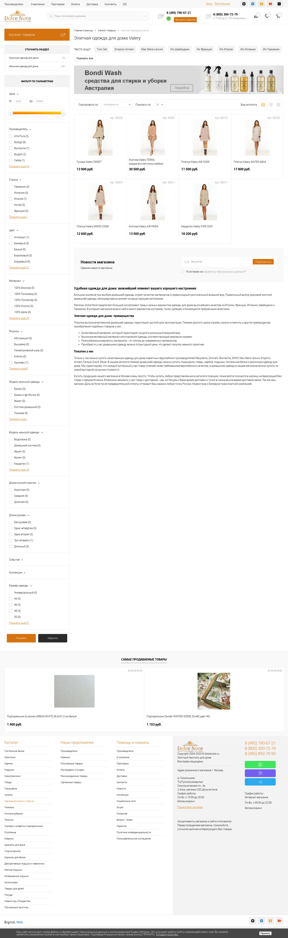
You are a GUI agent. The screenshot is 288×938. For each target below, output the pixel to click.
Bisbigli (20, 142)
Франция (21, 210)
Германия (22, 186)
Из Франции (204, 49)
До (31, 101)
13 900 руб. (100, 173)
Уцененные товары (71, 782)
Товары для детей (14, 888)
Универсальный (25, 592)
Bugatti (20, 154)
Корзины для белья (15, 857)
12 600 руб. (100, 238)
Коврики (9, 838)
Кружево (21, 362)
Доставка (92, 4)
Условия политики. (167, 934)
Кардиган (21, 463)
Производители (13, 4)
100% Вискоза (24, 287)
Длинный (21, 546)
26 (63, 57)
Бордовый (22, 261)
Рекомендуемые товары (74, 776)
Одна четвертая (25, 528)
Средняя (21, 495)
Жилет (20, 457)
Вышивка (21, 344)
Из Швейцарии (179, 49)
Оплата (75, 4)
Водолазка (22, 439)
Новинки (65, 757)
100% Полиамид (25, 293)
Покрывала (10, 788)
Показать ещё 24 (19, 166)
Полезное (122, 813)
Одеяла (8, 763)
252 (63, 66)
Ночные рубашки (13, 813)
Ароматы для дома (14, 844)
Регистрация (222, 3)
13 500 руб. (152, 238)
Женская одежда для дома (23, 66)
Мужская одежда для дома (24, 57)
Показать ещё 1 (18, 217)
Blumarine (21, 148)
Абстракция (23, 338)
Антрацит (21, 237)
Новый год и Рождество (17, 901)
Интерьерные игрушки (16, 876)
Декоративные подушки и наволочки (24, 863)
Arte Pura (21, 136)
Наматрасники (12, 776)
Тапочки (8, 819)
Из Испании (247, 49)
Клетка (20, 356)
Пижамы (9, 807)
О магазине (37, 4)
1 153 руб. (70, 724)
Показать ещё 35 (19, 318)
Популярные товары (72, 763)
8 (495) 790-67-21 (179, 13)
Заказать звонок (185, 19)
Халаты (8, 794)
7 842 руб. (182, 724)
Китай (19, 204)
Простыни (9, 757)
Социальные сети (126, 801)
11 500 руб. (205, 173)
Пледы (8, 782)
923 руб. (236, 724)
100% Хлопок (23, 306)
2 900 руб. (126, 724)
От (10, 101)
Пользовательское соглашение (134, 838)
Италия (20, 198)
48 (17, 610)
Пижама (21, 413)
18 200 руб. (205, 238)
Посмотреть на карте (190, 807)
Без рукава (22, 522)
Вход (209, 3)
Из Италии (226, 49)
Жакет (19, 400)
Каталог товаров (37, 35)
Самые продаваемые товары (144, 659)
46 (17, 604)
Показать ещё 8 (18, 368)
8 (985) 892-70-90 (260, 753)
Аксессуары (11, 882)
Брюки (20, 388)
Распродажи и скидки (72, 769)
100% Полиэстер (25, 300)
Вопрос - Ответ (125, 819)
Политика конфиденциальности (134, 832)
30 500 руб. (152, 173)
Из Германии (271, 49)
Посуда (8, 894)
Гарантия (122, 826)
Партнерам (57, 4)
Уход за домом (12, 851)
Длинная (21, 501)
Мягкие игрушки (13, 869)
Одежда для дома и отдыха (19, 801)
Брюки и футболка (27, 394)
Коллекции (122, 794)
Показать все (84, 58)
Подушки (9, 769)
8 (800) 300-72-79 (225, 14)
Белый (20, 249)
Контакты (111, 4)
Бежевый (21, 243)
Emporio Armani (124, 49)
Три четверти (23, 540)
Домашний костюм (27, 445)
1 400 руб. (14, 724)
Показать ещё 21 (19, 267)
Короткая (21, 489)
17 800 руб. (257, 173)
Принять (265, 933)
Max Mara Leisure (152, 49)
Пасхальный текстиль (16, 907)
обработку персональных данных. (223, 271)
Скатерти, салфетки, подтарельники (23, 826)
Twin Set (102, 49)
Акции (120, 807)
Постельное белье (14, 751)
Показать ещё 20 (19, 469)
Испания (21, 192)
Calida (19, 160)
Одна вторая (23, 534)
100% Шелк (22, 312)
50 (17, 616)
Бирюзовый (23, 255)
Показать (21, 638)
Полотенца (10, 832)
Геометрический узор (28, 350)
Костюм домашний (27, 407)
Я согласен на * (216, 271)
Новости (121, 788)
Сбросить (53, 638)
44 (17, 598)
